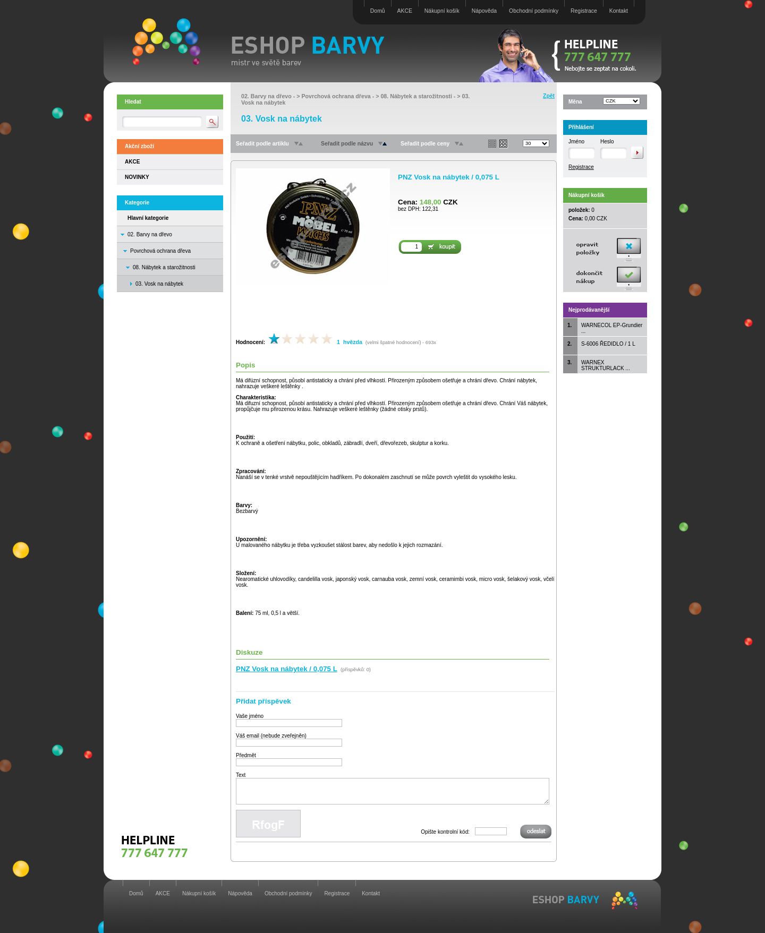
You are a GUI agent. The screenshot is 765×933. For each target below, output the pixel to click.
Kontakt (618, 11)
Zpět (549, 96)
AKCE (404, 11)
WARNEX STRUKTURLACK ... (605, 365)
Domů (377, 11)
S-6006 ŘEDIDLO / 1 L (608, 344)
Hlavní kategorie (148, 218)
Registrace (584, 11)
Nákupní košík (442, 11)
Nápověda (484, 11)
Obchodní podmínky (533, 11)
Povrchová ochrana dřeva (160, 251)
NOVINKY (137, 177)
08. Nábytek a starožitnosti (164, 267)
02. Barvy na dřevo (150, 234)
